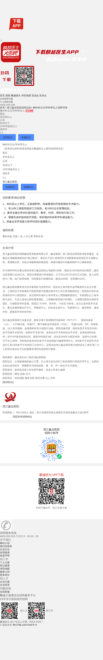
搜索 (7, 95)
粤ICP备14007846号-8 (25, 624)
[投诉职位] (8, 382)
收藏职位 (26, 137)
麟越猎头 (16, 95)
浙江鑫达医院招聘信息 (19, 107)
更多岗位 (5, 574)
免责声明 (5, 555)
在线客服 (5, 591)
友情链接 (5, 552)
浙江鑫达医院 (10, 181)
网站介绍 (5, 543)
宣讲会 (43, 95)
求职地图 (26, 95)
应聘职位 (8, 137)
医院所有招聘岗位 (22, 416)
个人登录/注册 (6, 102)
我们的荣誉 (6, 546)
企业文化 (5, 549)
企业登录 (5, 584)
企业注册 (5, 581)
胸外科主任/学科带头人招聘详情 (50, 107)
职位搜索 (5, 565)
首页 (2, 95)
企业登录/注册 (6, 99)
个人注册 (5, 562)
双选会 (35, 95)
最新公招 (5, 571)
